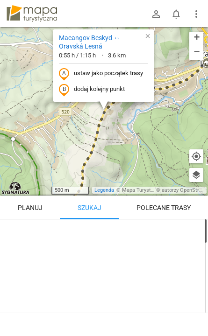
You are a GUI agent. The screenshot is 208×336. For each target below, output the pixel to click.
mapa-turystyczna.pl (32, 13)
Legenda (104, 190)
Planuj (30, 207)
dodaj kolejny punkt (92, 90)
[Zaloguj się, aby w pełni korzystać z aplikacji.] (193, 310)
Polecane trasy (163, 207)
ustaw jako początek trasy (101, 74)
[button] (13, 139)
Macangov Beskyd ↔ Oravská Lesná (89, 42)
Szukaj (89, 207)
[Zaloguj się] (156, 14)
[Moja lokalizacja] (196, 156)
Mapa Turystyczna (143, 190)
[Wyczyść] (196, 229)
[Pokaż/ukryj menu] (196, 14)
